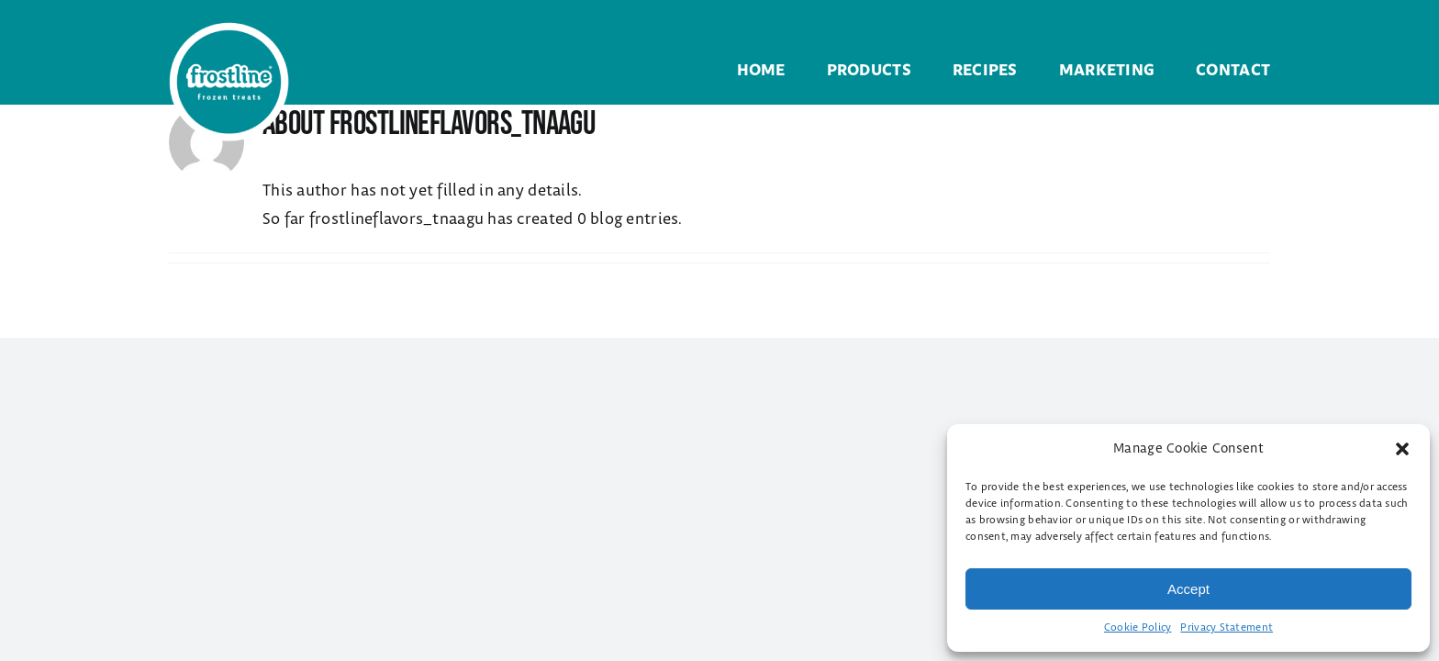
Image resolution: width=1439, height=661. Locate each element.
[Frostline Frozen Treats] (229, 30)
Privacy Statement (1226, 627)
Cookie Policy (1138, 627)
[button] (1402, 449)
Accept (1188, 589)
